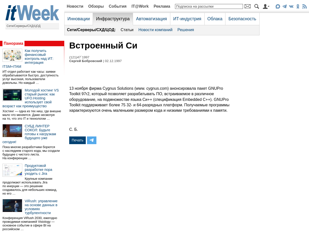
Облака (214, 18)
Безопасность (242, 18)
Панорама (13, 43)
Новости (75, 6)
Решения (185, 30)
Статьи (127, 30)
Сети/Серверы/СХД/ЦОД (24, 26)
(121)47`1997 (79, 57)
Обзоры (96, 6)
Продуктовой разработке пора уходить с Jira (38, 170)
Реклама (162, 6)
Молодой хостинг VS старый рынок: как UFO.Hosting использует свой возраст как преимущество (30, 98)
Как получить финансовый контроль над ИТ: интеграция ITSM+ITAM (27, 58)
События (118, 6)
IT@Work (140, 6)
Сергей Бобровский (85, 61)
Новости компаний (155, 30)
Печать (77, 140)
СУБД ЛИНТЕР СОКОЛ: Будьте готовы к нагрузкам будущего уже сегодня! (29, 134)
